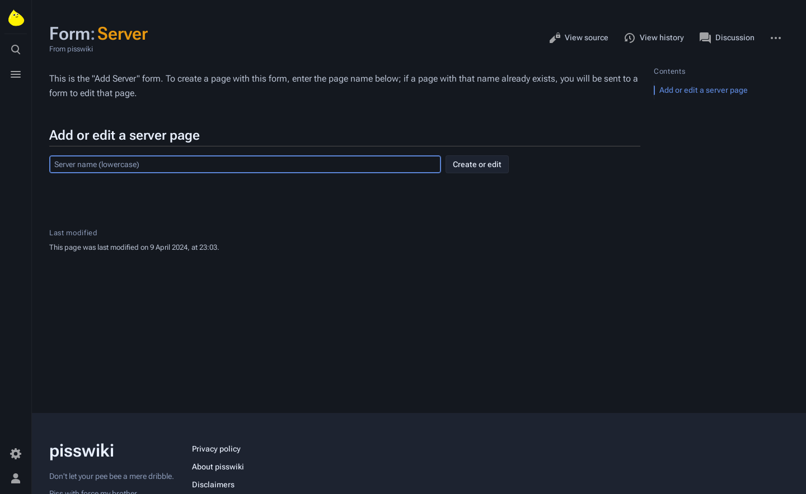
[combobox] (245, 164)
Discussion (727, 38)
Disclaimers (213, 484)
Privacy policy (216, 448)
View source (578, 38)
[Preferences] (15, 454)
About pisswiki (218, 466)
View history (654, 38)
